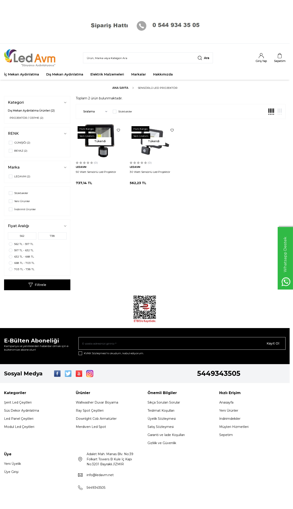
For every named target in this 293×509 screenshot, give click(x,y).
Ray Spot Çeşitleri (90, 411)
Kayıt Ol (273, 343)
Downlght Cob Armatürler (96, 419)
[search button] (203, 58)
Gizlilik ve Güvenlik (162, 443)
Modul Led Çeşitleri (19, 427)
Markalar (138, 74)
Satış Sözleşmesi (161, 427)
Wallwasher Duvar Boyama (97, 402)
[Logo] (31, 58)
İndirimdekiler (229, 419)
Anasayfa (226, 402)
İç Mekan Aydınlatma (21, 74)
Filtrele (37, 285)
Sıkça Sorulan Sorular (164, 402)
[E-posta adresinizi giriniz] (182, 343)
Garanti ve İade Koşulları (166, 435)
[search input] (148, 57)
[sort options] (94, 111)
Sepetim (226, 435)
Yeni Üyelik (12, 464)
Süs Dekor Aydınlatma (21, 411)
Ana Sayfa (120, 87)
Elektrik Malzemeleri (107, 74)
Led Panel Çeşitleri (18, 419)
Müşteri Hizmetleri (234, 427)
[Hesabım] (261, 58)
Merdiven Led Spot (91, 427)
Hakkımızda (163, 74)
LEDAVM (81, 167)
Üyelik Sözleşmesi (162, 419)
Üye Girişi (11, 472)
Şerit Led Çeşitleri (18, 402)
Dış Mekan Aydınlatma (64, 74)
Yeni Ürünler (228, 411)
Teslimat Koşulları (161, 411)
